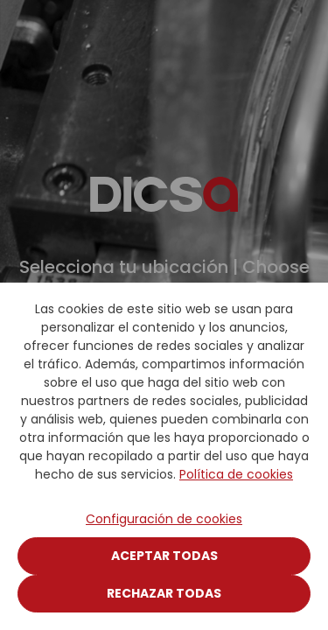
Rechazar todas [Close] (164, 593)
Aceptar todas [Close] (164, 555)
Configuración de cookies (164, 519)
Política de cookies (236, 474)
